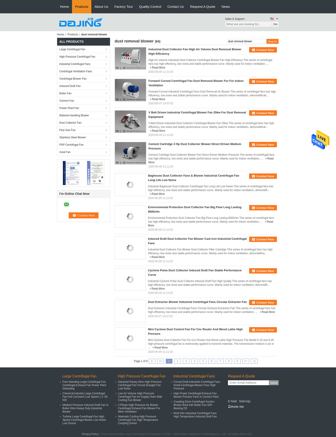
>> (245, 361)
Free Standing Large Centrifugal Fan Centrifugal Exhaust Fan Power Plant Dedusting (84, 385)
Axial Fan (64, 152)
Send (273, 383)
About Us (101, 6)
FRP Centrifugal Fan (71, 144)
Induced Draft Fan (70, 86)
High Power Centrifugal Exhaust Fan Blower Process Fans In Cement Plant (196, 395)
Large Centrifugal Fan (72, 49)
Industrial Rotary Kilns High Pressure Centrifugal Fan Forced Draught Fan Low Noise (140, 385)
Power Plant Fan (69, 108)
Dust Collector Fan (70, 122)
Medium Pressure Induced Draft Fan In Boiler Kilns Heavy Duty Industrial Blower (85, 408)
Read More (158, 67)
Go (275, 24)
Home (64, 6)
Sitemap (244, 401)
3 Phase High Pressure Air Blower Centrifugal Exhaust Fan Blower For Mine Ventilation (139, 408)
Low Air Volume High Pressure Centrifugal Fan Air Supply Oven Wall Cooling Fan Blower (140, 397)
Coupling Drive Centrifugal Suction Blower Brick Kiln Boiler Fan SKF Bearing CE (194, 405)
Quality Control (150, 6)
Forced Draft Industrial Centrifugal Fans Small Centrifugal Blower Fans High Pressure (197, 385)
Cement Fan (66, 100)
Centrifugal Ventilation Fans (75, 71)
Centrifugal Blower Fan (72, 78)
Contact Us (175, 6)
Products (81, 6)
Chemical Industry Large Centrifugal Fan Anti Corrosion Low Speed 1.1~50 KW (85, 397)
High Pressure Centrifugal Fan (77, 56)
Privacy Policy (90, 434)
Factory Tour (123, 6)
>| (254, 361)
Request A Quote (202, 6)
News (226, 6)
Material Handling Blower (74, 115)
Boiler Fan (65, 93)
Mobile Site (236, 406)
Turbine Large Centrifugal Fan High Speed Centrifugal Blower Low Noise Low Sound (84, 420)
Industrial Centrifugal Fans (74, 64)
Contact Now (265, 50)
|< (152, 361)
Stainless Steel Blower (72, 137)
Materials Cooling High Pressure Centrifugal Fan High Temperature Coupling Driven (138, 420)
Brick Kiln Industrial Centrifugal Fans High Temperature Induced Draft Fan (195, 415)
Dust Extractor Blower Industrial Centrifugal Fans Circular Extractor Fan (197, 302)
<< (160, 361)
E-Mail (232, 401)
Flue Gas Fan (67, 130)
